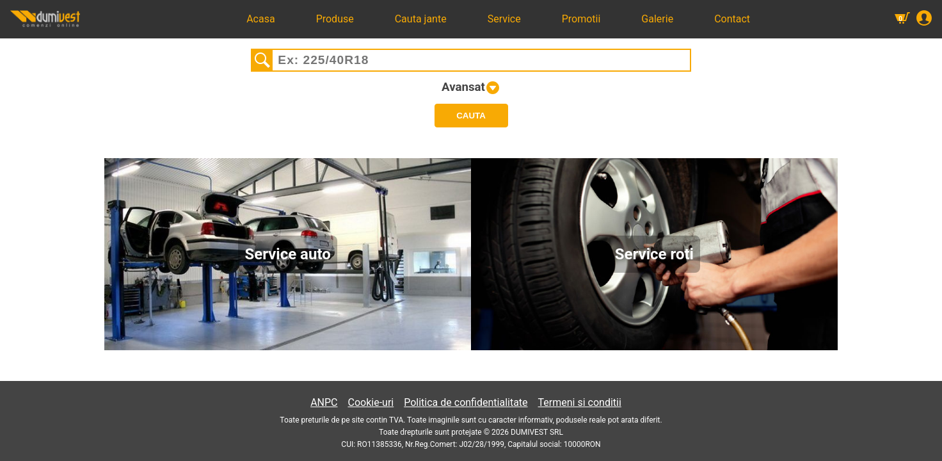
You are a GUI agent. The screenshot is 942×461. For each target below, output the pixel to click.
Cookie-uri (371, 402)
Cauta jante (421, 19)
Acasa (260, 19)
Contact (732, 19)
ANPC (323, 402)
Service (504, 19)
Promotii (581, 19)
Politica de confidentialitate (465, 402)
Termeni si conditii (579, 402)
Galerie (657, 19)
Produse (335, 19)
